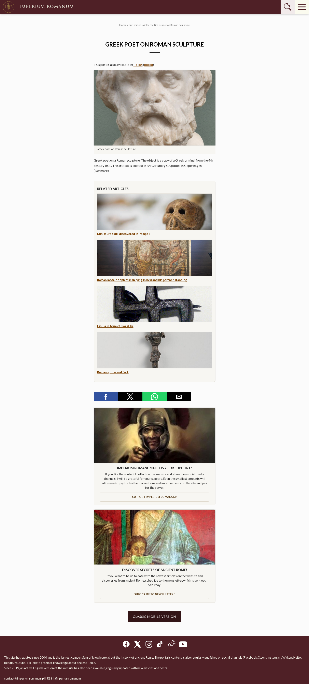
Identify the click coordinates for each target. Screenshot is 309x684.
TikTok (31, 662)
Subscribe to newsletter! (154, 594)
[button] (154, 107)
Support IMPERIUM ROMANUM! (154, 496)
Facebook (250, 657)
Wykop (287, 657)
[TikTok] (160, 645)
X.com (262, 657)
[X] (138, 645)
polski (148, 64)
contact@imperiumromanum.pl (24, 678)
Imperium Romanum (38, 7)
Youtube (19, 662)
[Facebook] (126, 645)
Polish (138, 64)
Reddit (8, 662)
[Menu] (302, 7)
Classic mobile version (154, 616)
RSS (49, 678)
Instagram (274, 657)
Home (122, 24)
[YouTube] (183, 645)
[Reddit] (172, 645)
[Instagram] (149, 645)
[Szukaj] (288, 7)
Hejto (297, 657)
